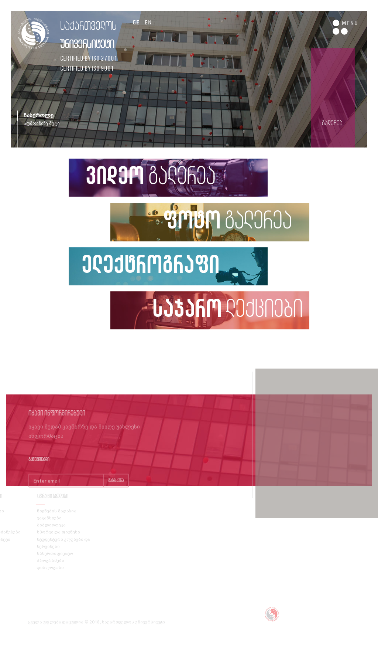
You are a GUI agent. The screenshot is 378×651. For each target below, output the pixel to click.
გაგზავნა (116, 488)
